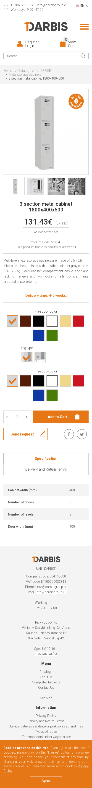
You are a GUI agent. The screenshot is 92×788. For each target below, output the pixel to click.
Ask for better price (46, 232)
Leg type (27, 348)
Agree (46, 780)
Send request (22, 434)
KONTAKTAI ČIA (46, 654)
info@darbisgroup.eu (52, 5)
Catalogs (46, 672)
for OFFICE (43, 70)
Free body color (46, 371)
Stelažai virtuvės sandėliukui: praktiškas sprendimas (46, 726)
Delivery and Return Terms (46, 721)
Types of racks (46, 731)
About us (46, 677)
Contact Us (46, 687)
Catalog (23, 70)
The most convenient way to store (46, 737)
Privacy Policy (46, 716)
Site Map (46, 698)
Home (7, 70)
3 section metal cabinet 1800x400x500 (36, 78)
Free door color (46, 311)
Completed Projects (46, 682)
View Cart (69, 44)
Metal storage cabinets (25, 74)
